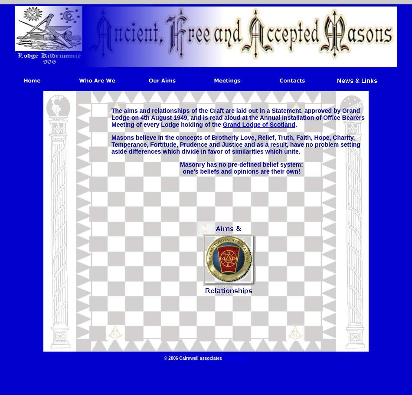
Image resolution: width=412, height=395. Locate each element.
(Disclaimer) (235, 358)
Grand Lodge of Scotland (259, 124)
